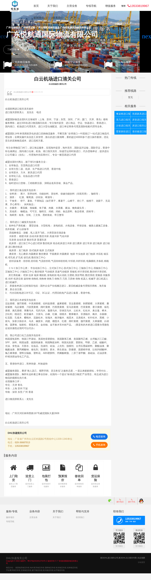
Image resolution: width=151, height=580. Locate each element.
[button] (148, 36)
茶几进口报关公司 (122, 119)
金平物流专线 (59, 577)
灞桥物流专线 (50, 574)
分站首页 (141, 569)
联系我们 (58, 17)
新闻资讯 (38, 17)
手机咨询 (98, 451)
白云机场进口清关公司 (58, 79)
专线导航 (91, 5)
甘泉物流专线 (26, 577)
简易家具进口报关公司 (138, 114)
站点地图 (141, 564)
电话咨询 (98, 443)
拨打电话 (120, 508)
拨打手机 (131, 508)
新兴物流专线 (48, 577)
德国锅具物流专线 (22, 574)
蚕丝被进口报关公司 (138, 131)
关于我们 (52, 5)
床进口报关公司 (138, 125)
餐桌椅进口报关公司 (122, 114)
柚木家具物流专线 (37, 574)
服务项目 (10, 524)
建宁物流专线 (37, 577)
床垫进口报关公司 (138, 119)
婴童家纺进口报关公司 (122, 131)
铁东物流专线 (61, 574)
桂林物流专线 (72, 574)
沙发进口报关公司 (122, 125)
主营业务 (72, 5)
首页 (36, 5)
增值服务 (110, 5)
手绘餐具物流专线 (13, 577)
